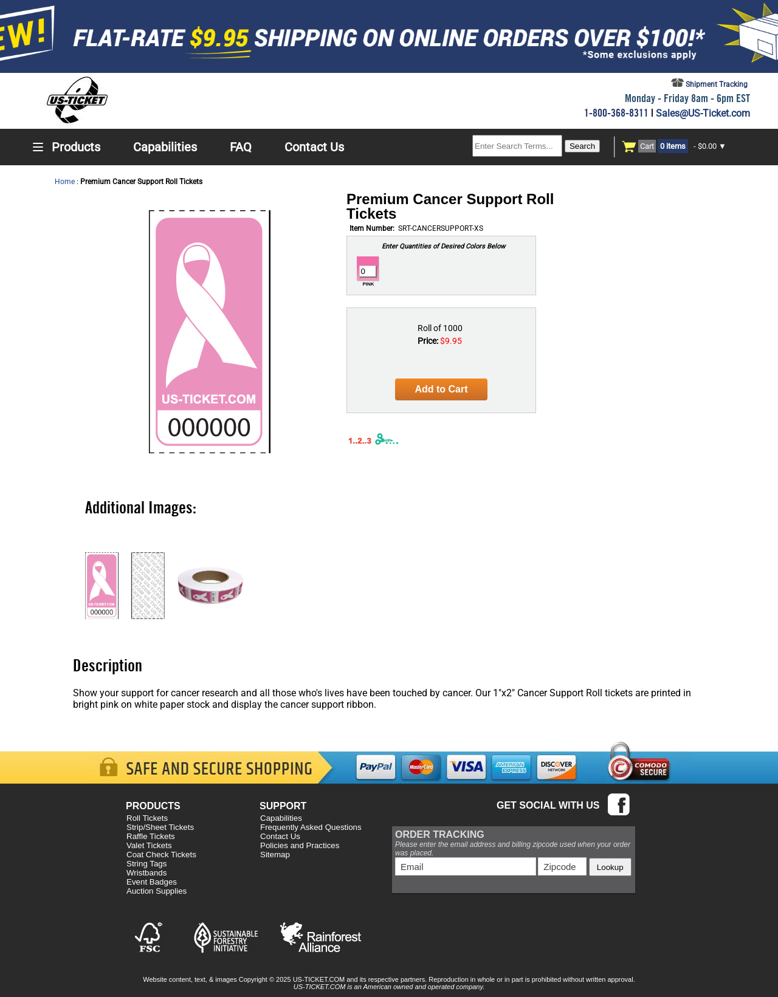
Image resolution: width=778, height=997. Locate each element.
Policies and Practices (299, 845)
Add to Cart (441, 389)
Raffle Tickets (150, 836)
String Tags (146, 863)
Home (65, 181)
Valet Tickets (149, 845)
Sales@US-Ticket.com (703, 113)
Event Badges (151, 881)
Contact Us (280, 836)
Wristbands (146, 872)
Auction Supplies (156, 891)
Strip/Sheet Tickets (160, 827)
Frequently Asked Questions (311, 827)
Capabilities (281, 818)
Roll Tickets (147, 818)
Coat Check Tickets (161, 854)
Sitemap (275, 854)
